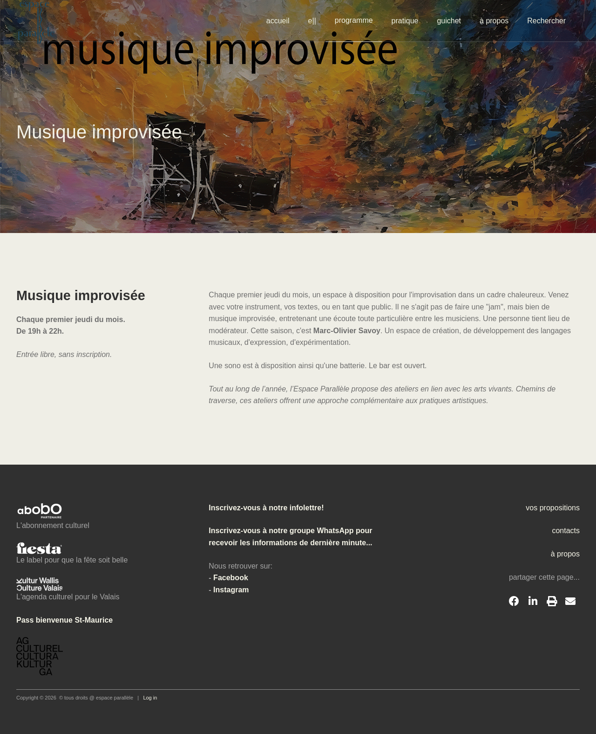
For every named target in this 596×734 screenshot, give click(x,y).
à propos (494, 21)
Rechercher (546, 21)
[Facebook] (514, 601)
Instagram (231, 590)
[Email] (570, 601)
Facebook (230, 578)
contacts (566, 531)
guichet (449, 21)
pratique (405, 21)
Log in (150, 697)
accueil (278, 21)
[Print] (551, 601)
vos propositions (553, 508)
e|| (312, 21)
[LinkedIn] (532, 601)
